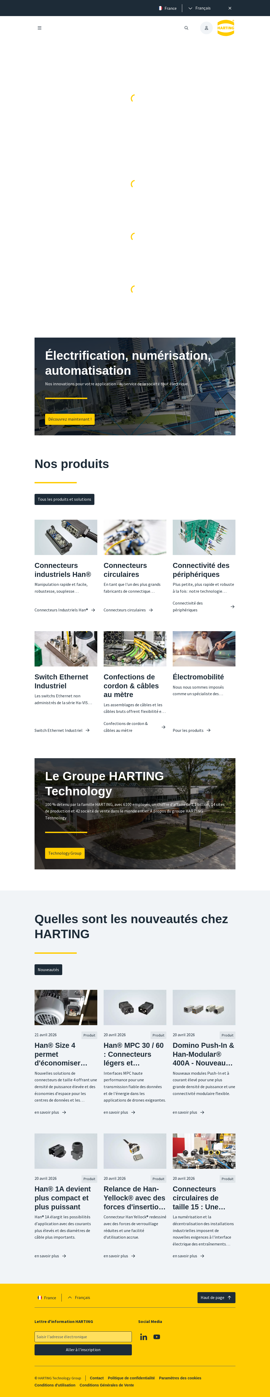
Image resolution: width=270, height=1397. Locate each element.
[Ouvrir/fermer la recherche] (186, 28)
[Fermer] (229, 8)
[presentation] (199, 8)
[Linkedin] (143, 1336)
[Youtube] (156, 1336)
